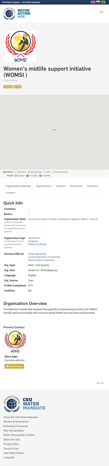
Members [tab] (92, 186)
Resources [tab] (76, 186)
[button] (54, 129)
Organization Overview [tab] (18, 186)
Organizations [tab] (44, 186)
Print (100, 383)
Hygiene (33, 241)
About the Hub (11, 439)
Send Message (14, 366)
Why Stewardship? (13, 430)
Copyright (8, 457)
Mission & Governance (16, 421)
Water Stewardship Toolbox (18, 435)
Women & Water (37, 244)
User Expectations (13, 452)
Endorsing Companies (15, 426)
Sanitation (34, 238)
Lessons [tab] (10, 192)
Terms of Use (10, 448)
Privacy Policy (11, 444)
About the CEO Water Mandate (20, 417)
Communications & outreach (44, 256)
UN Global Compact (11, 2)
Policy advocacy (37, 253)
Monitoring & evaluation (41, 260)
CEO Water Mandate (31, 2)
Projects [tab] (61, 186)
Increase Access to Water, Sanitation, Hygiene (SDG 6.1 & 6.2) (63, 219)
